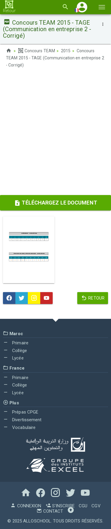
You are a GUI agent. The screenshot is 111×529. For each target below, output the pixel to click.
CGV (95, 506)
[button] (82, 7)
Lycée (13, 358)
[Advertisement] (55, 133)
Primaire (15, 343)
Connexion (25, 506)
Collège (15, 350)
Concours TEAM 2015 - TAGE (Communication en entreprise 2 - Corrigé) (55, 57)
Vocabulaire (19, 427)
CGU (83, 506)
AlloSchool (37, 521)
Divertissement (22, 419)
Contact (49, 511)
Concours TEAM (36, 50)
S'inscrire (60, 506)
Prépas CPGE (20, 412)
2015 (65, 50)
